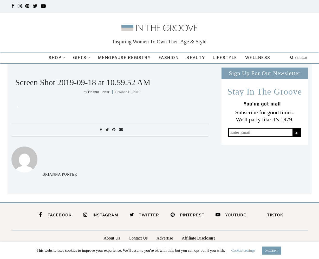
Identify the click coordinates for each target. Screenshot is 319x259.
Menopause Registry (124, 57)
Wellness (257, 57)
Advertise (165, 238)
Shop (55, 57)
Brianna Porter (98, 92)
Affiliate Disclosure (199, 238)
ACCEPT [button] (271, 251)
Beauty (195, 57)
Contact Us (138, 238)
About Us (112, 238)
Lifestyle (225, 57)
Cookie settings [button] (243, 250)
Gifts (80, 57)
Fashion (169, 57)
